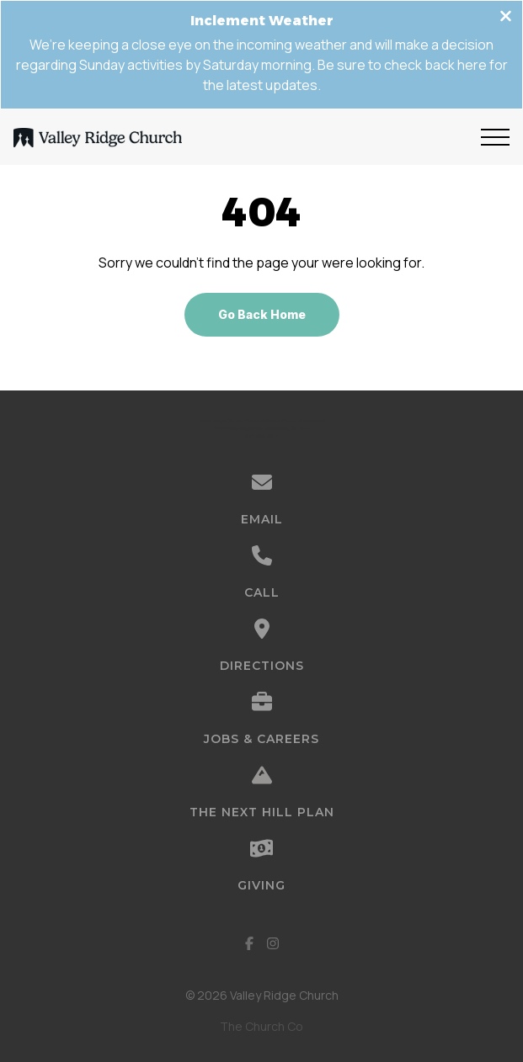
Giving (261, 885)
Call (262, 592)
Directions (262, 665)
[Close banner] (506, 17)
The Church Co (261, 1026)
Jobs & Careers (261, 738)
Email (262, 519)
